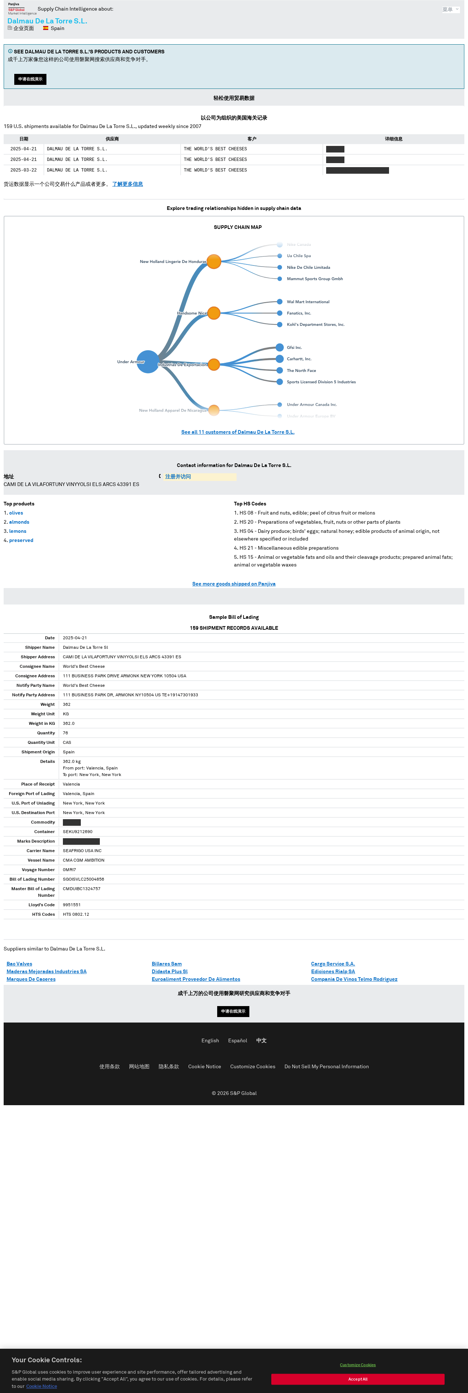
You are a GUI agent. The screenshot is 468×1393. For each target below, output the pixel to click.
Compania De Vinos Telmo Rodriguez (354, 979)
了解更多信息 (127, 184)
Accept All (357, 1387)
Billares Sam (167, 964)
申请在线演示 (30, 79)
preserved (21, 540)
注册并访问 (178, 476)
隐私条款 (169, 1066)
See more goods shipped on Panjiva (234, 584)
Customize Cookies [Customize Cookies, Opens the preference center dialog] (358, 1373)
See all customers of (238, 432)
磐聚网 (22, 9)
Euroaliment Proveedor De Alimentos (196, 979)
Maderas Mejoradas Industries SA (47, 971)
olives (16, 513)
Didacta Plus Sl (170, 971)
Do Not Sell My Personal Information (326, 1066)
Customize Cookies (252, 1066)
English (210, 1040)
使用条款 (109, 1066)
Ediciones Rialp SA (333, 971)
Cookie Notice (204, 1066)
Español (237, 1040)
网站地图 (139, 1066)
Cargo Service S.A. (333, 964)
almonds (19, 522)
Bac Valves (19, 964)
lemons (17, 531)
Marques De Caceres (31, 979)
